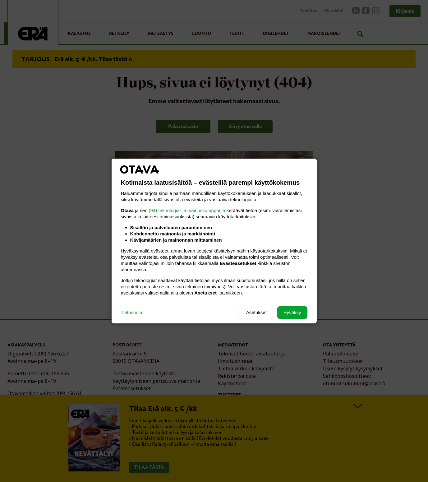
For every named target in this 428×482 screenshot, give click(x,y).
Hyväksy (292, 312)
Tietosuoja (131, 312)
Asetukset (256, 312)
